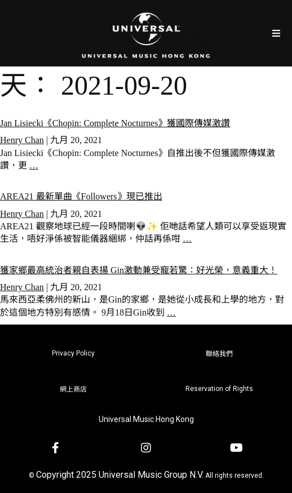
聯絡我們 (219, 354)
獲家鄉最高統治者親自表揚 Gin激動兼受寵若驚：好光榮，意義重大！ (138, 270)
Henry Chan (22, 140)
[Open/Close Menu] (276, 33)
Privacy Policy (73, 353)
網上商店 (73, 389)
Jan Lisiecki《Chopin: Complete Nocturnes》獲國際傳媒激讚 (115, 123)
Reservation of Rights (219, 389)
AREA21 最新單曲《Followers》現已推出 (81, 196)
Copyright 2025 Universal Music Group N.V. (119, 474)
